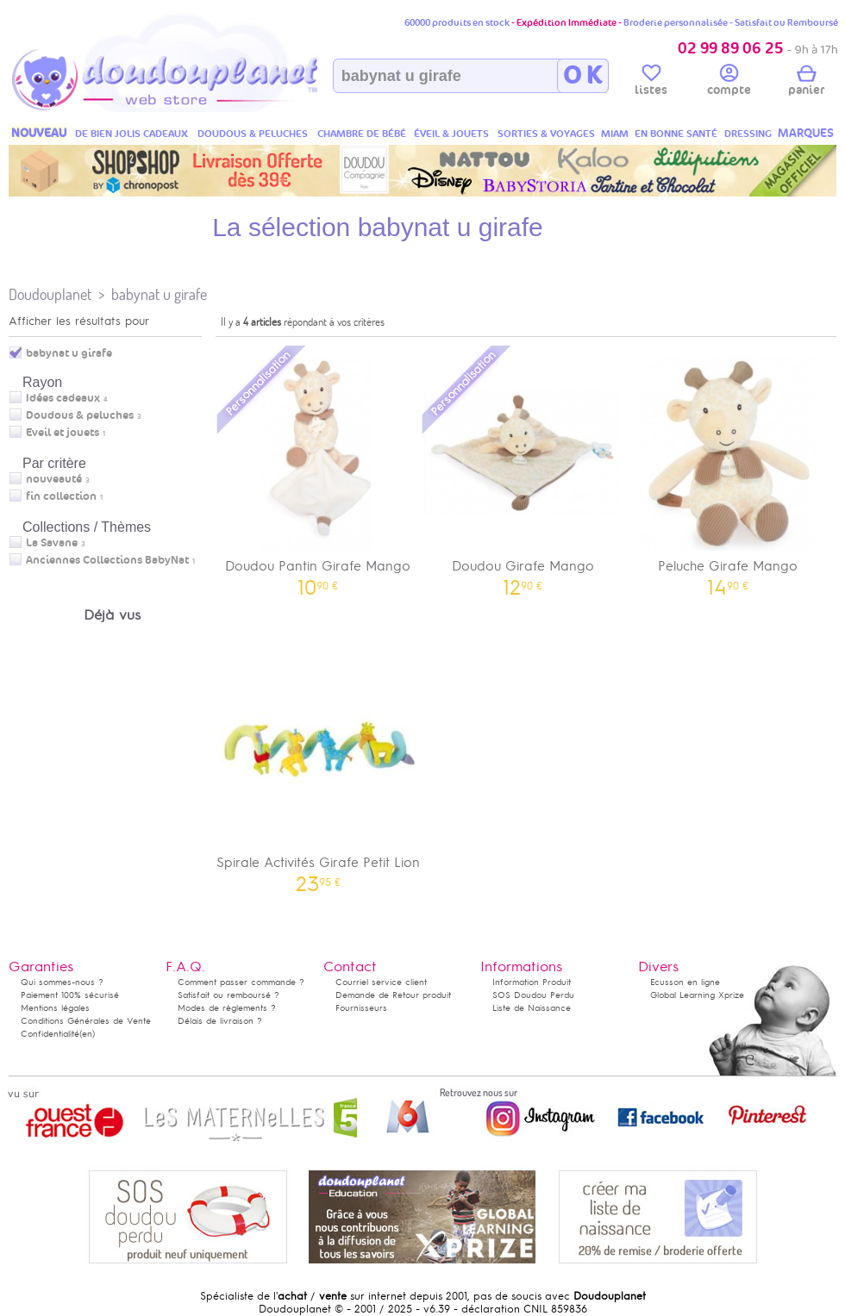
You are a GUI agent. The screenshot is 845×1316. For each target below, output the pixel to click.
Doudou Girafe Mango (523, 469)
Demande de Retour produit (393, 995)
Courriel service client (381, 982)
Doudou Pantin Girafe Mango (318, 469)
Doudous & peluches (80, 415)
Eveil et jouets (62, 433)
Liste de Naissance (531, 1008)
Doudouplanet (50, 294)
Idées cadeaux (63, 398)
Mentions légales (55, 1008)
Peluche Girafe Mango (727, 469)
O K (582, 75)
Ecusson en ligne (685, 982)
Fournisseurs (361, 1008)
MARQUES (806, 133)
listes (651, 82)
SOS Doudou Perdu (533, 995)
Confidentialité (50, 1033)
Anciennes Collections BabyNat (107, 560)
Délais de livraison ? (220, 1021)
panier (806, 82)
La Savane (52, 543)
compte (729, 82)
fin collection (61, 496)
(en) (87, 1033)
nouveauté (54, 479)
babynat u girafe (159, 294)
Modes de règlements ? (227, 1008)
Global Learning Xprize (697, 995)
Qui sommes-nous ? (62, 982)
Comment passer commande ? (241, 982)
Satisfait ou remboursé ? (228, 995)
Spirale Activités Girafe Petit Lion (318, 766)
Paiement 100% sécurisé (70, 995)
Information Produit (531, 982)
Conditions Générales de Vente (86, 1021)
